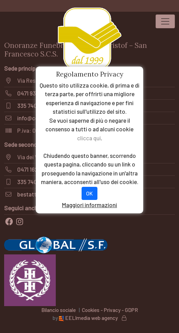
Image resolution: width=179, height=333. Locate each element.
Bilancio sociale (58, 310)
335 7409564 (33, 105)
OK (89, 193)
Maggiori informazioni (89, 204)
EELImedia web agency (89, 318)
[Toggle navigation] (165, 21)
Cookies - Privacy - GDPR (110, 310)
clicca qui (89, 137)
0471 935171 (31, 93)
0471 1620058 (34, 169)
